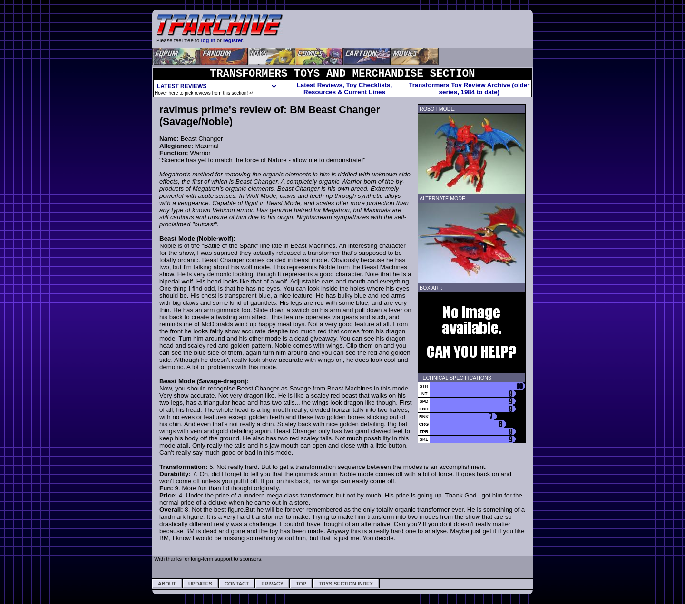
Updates (200, 583)
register (233, 40)
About (167, 583)
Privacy (272, 583)
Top (301, 583)
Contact (237, 583)
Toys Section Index (346, 583)
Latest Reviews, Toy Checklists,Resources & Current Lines (344, 88)
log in (208, 40)
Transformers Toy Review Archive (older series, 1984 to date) (469, 88)
